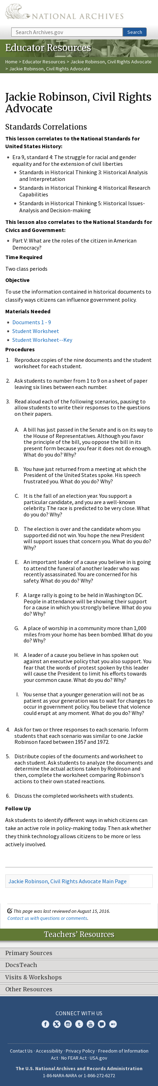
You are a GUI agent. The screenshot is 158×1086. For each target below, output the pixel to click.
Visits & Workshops (33, 977)
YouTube (90, 1024)
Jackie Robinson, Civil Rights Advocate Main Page (67, 881)
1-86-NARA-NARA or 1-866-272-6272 (79, 1075)
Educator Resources (44, 61)
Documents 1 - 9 (31, 322)
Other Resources (28, 989)
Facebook (45, 1024)
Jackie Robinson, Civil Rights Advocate (111, 61)
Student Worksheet (35, 330)
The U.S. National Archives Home (64, 13)
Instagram (68, 1024)
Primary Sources (28, 953)
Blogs (101, 1024)
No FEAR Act (74, 1058)
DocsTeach (21, 965)
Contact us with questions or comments (47, 918)
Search (134, 32)
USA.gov (98, 1058)
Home (11, 61)
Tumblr (79, 1024)
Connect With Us (79, 1013)
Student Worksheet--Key (42, 339)
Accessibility (49, 1051)
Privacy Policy (80, 1051)
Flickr (113, 1024)
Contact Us (21, 1051)
